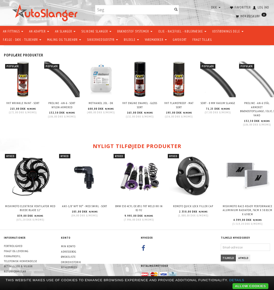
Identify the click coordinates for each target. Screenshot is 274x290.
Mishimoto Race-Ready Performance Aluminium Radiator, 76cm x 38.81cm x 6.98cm (247, 210)
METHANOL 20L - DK (101, 103)
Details (236, 280)
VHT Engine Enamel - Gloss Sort (139, 105)
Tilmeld (228, 258)
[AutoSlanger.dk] (45, 12)
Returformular (15, 271)
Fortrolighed (13, 246)
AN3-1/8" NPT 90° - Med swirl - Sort (84, 206)
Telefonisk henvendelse (20, 261)
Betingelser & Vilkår (18, 266)
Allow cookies (250, 286)
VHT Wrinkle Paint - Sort (23, 103)
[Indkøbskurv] (250, 15)
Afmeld (243, 258)
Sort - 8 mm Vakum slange (218, 103)
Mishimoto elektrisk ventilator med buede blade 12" (30, 208)
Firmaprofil (12, 256)
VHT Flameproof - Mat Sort (179, 105)
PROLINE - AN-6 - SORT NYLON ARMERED (61, 105)
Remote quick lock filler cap (193, 206)
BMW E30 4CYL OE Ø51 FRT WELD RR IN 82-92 (139, 208)
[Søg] (176, 10)
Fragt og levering (16, 251)
